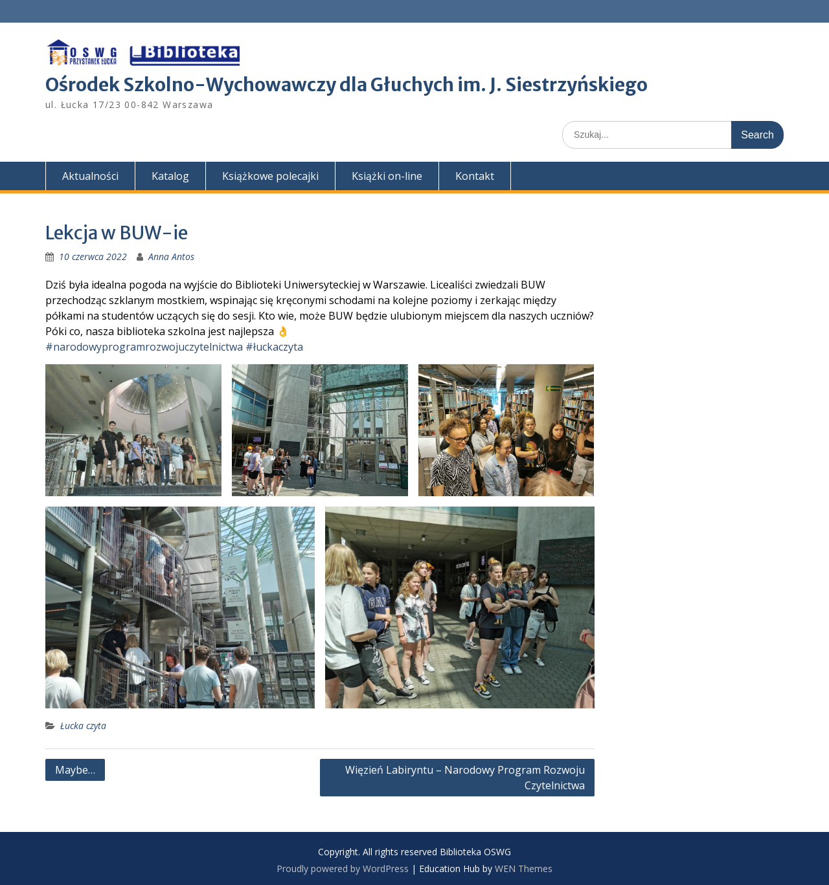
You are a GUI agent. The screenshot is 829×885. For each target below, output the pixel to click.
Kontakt (474, 176)
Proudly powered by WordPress (343, 868)
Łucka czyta (83, 725)
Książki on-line (387, 176)
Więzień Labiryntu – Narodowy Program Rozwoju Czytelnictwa (465, 777)
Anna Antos (171, 256)
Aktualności (90, 176)
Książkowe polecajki (270, 176)
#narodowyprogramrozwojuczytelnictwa (144, 347)
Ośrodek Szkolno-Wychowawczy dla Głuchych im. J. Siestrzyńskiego (346, 84)
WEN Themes (523, 868)
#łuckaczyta (274, 347)
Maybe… (75, 770)
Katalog (170, 176)
